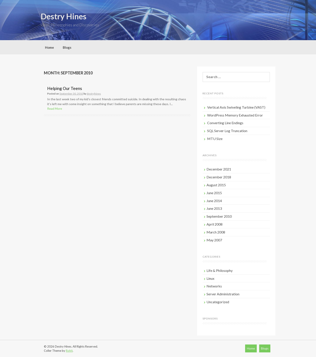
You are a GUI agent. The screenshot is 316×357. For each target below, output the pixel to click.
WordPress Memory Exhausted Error (235, 115)
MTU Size (215, 138)
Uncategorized (217, 302)
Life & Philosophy (219, 270)
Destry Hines (63, 16)
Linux (210, 278)
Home (49, 47)
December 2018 (218, 177)
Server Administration (222, 294)
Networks (214, 286)
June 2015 (214, 193)
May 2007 (214, 240)
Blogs (67, 47)
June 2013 (214, 208)
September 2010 (219, 216)
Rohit (69, 350)
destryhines (94, 93)
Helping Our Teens (64, 88)
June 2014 (214, 201)
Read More (54, 108)
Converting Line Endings (225, 123)
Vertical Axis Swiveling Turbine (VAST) (236, 107)
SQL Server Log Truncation (227, 131)
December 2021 (218, 169)
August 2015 (216, 185)
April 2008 (214, 224)
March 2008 (215, 232)
